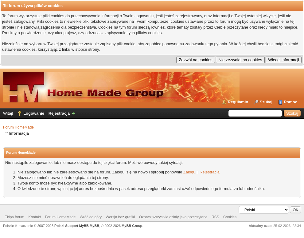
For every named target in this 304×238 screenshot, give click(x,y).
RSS (215, 217)
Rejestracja (59, 113)
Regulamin (238, 102)
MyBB (94, 226)
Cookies (229, 217)
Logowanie (33, 113)
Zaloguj (190, 172)
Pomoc (290, 102)
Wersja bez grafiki (120, 217)
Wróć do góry (91, 217)
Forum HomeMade (18, 127)
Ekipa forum (14, 217)
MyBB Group (132, 226)
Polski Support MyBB (71, 226)
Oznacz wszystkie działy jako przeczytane (173, 217)
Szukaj (266, 102)
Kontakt (34, 217)
